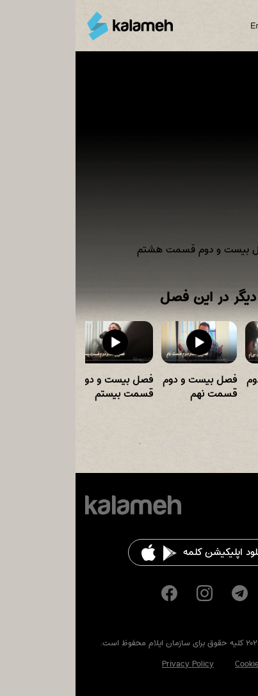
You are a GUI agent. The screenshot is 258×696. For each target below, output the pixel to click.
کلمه (54, 26)
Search (218, 25)
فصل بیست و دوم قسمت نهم (124, 387)
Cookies (173, 664)
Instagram (129, 593)
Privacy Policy (112, 664)
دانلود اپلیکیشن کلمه (150, 552)
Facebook (94, 593)
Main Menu (241, 25)
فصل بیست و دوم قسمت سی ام (208, 387)
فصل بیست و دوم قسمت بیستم (40, 387)
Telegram (164, 593)
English (187, 25)
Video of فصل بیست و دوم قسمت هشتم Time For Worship (129, 163)
